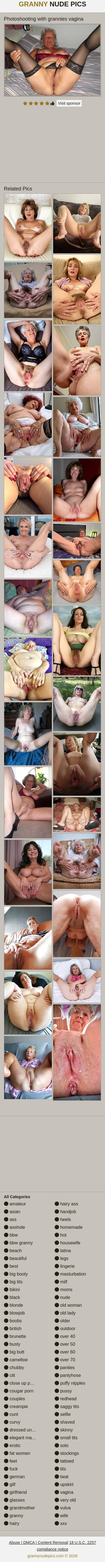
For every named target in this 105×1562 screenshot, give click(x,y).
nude (62, 1297)
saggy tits (67, 1406)
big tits (13, 1281)
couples (14, 1398)
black (12, 1297)
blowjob (14, 1313)
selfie (63, 1414)
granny (13, 1515)
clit (9, 1375)
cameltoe (16, 1359)
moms (64, 1289)
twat (62, 1476)
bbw (11, 1235)
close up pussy (21, 1383)
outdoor (65, 1328)
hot (61, 1235)
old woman (68, 1305)
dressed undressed (26, 1430)
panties (65, 1367)
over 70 (65, 1359)
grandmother (19, 1507)
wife (61, 1515)
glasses (14, 1500)
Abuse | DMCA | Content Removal (38, 1542)
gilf (9, 1484)
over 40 (65, 1336)
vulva (63, 1507)
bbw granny (18, 1242)
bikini (12, 1289)
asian (12, 1211)
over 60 (65, 1352)
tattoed (64, 1461)
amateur (15, 1203)
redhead (66, 1398)
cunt (11, 1414)
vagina (64, 1492)
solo (62, 1445)
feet (10, 1461)
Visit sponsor (69, 103)
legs (62, 1258)
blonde (13, 1305)
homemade (69, 1227)
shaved (65, 1422)
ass (10, 1219)
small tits (66, 1437)
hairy (11, 1523)
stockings (67, 1453)
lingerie (65, 1266)
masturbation (70, 1274)
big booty (16, 1274)
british (13, 1328)
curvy (12, 1422)
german (14, 1476)
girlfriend (15, 1492)
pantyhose (68, 1375)
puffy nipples (70, 1383)
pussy (63, 1391)
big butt (14, 1352)
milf (61, 1281)
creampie (16, 1406)
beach (13, 1250)
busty (12, 1344)
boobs (13, 1320)
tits (60, 1469)
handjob (65, 1211)
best (11, 1266)
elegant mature (21, 1437)
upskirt (64, 1484)
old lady (65, 1313)
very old (65, 1500)
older (62, 1320)
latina (63, 1250)
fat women (17, 1453)
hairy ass (66, 1203)
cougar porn (19, 1391)
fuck (11, 1469)
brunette (15, 1336)
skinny (64, 1430)
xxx (61, 1523)
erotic (12, 1445)
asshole (14, 1227)
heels (63, 1219)
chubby (14, 1367)
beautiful (15, 1258)
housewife (68, 1242)
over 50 (65, 1344)
